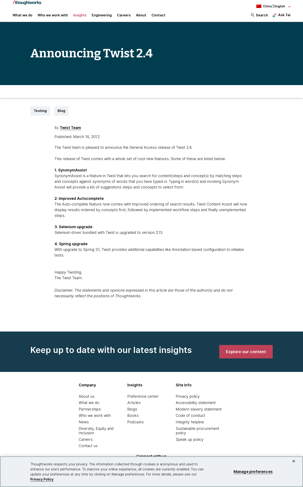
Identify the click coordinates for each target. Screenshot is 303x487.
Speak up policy (189, 443)
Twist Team (70, 131)
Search (262, 17)
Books (133, 419)
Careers (86, 443)
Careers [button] (124, 17)
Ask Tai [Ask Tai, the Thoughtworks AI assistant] (284, 17)
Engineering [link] (102, 17)
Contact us (88, 449)
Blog (61, 114)
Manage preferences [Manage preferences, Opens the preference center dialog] (253, 471)
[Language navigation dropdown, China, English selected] (267, 6)
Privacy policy (188, 400)
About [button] (141, 17)
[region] (151, 471)
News (84, 426)
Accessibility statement (196, 406)
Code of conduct (190, 419)
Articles (134, 406)
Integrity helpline (190, 426)
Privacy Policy (41, 479)
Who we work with (95, 419)
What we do (89, 406)
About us (86, 400)
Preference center (143, 400)
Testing (40, 114)
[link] (246, 355)
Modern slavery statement (199, 413)
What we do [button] (22, 17)
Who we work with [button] (53, 17)
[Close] (293, 461)
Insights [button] (79, 17)
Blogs (132, 413)
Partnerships (90, 413)
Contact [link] (158, 17)
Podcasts (135, 426)
